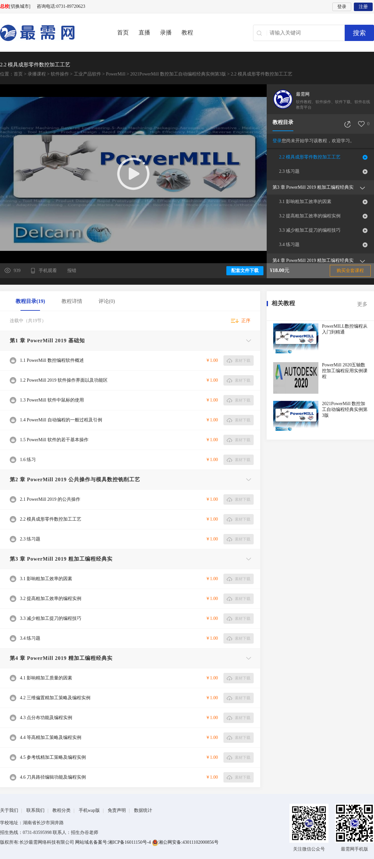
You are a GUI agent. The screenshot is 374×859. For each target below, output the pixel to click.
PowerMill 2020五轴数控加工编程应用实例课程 (344, 370)
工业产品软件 (87, 74)
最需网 (303, 94)
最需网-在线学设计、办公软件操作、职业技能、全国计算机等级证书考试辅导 (49, 32)
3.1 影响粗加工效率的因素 (305, 201)
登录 (341, 6)
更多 (362, 304)
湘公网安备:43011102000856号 (185, 842)
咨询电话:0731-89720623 (61, 6)
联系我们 (35, 810)
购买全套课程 (350, 270)
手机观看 (48, 270)
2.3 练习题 (289, 171)
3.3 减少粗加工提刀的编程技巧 (310, 230)
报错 (71, 270)
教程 (187, 32)
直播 (144, 32)
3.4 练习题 (289, 244)
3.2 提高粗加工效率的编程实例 (310, 215)
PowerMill (116, 74)
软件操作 (60, 74)
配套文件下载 (245, 270)
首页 (123, 32)
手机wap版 (89, 810)
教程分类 (61, 810)
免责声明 (117, 810)
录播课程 (37, 74)
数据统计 (143, 810)
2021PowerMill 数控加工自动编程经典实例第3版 (178, 74)
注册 (363, 6)
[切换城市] (19, 6)
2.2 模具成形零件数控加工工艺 (310, 157)
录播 (166, 32)
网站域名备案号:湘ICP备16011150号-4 (113, 842)
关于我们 (9, 810)
